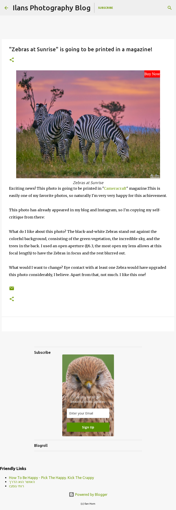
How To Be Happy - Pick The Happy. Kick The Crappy (51, 478)
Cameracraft (115, 188)
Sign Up (88, 427)
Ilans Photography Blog (52, 8)
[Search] (169, 7)
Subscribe (105, 7)
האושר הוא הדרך (22, 482)
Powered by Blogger (88, 494)
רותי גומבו (16, 486)
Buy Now (152, 74)
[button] (11, 60)
